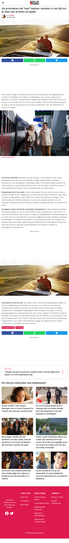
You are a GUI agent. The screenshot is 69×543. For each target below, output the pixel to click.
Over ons (24, 497)
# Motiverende (8, 327)
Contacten (24, 501)
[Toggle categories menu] (3, 2)
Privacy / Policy (57, 497)
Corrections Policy (41, 503)
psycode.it (24, 504)
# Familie (19, 327)
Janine (12, 15)
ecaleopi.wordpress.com (8, 157)
